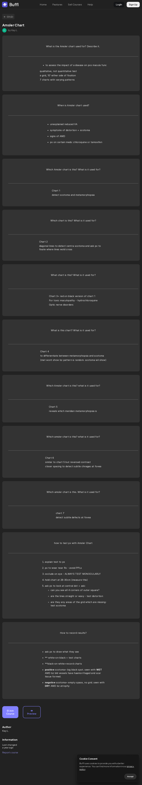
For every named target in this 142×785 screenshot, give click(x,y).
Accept (130, 776)
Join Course (10, 712)
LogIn (119, 4)
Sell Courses (75, 4)
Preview (31, 712)
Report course (10, 752)
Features (57, 4)
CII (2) (8, 16)
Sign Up (133, 4)
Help (90, 4)
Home (43, 4)
